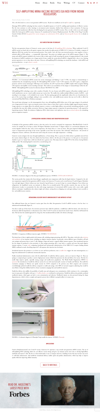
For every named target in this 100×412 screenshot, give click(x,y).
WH (5, 3)
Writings (67, 3)
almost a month (33, 62)
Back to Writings (50, 365)
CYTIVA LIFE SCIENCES (65, 176)
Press (59, 3)
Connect (81, 3)
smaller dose (63, 250)
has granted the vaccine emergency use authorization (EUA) (42, 34)
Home (37, 3)
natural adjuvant (75, 110)
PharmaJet (61, 337)
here (68, 23)
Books (52, 3)
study (29, 245)
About (45, 3)
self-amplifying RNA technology (63, 48)
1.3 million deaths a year (42, 273)
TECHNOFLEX (51, 234)
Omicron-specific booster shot (72, 34)
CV (74, 3)
